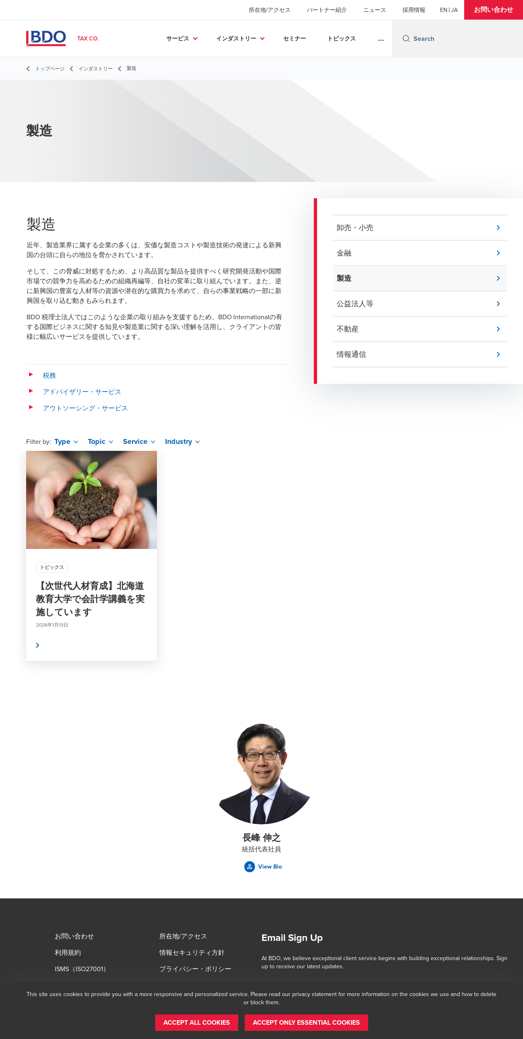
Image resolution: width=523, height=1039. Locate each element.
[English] (443, 9)
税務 (49, 375)
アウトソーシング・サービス (85, 407)
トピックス (341, 38)
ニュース (374, 10)
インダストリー (236, 38)
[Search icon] (406, 38)
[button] (493, 10)
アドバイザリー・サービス (82, 391)
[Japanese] (454, 9)
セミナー (294, 38)
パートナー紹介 (327, 10)
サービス (177, 38)
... (381, 38)
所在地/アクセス (270, 10)
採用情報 (413, 10)
